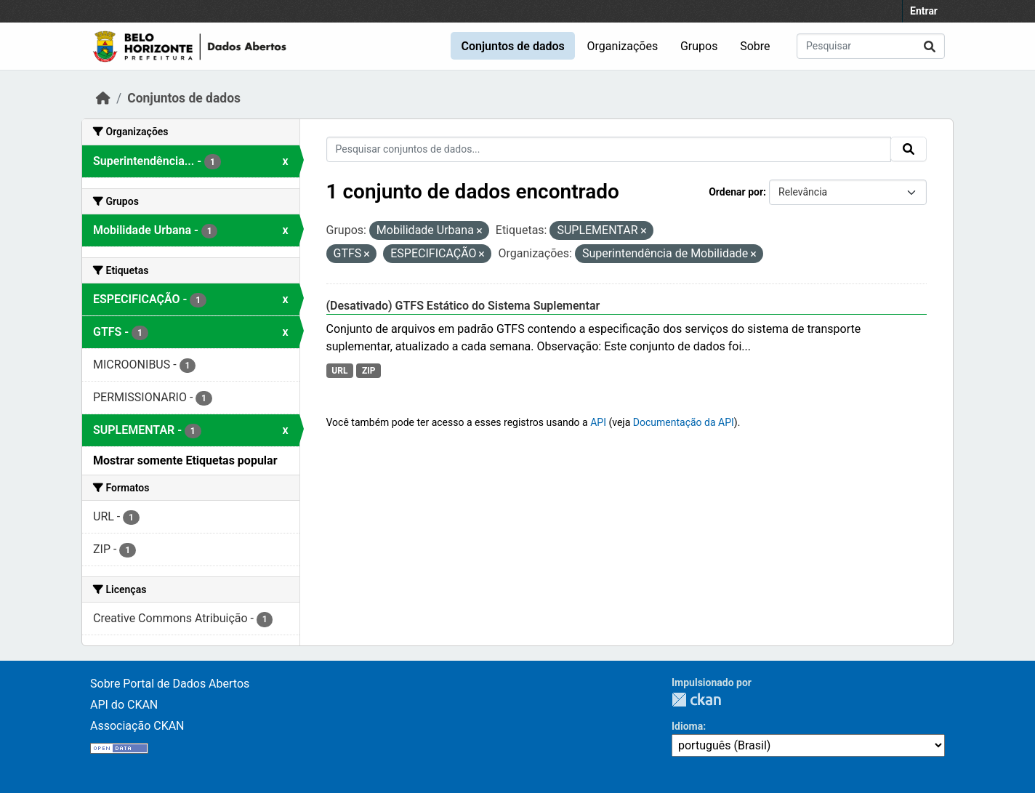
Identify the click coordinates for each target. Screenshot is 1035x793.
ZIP (369, 371)
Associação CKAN (137, 726)
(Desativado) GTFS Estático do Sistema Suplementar (463, 306)
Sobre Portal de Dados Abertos (169, 684)
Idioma (687, 726)
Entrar (924, 11)
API (598, 422)
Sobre (755, 46)
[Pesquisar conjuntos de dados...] (871, 46)
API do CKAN (124, 705)
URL (339, 371)
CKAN (696, 699)
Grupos (699, 46)
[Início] (103, 98)
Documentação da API (683, 422)
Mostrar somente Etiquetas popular (185, 460)
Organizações (623, 46)
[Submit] (929, 46)
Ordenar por (736, 192)
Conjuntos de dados (512, 46)
